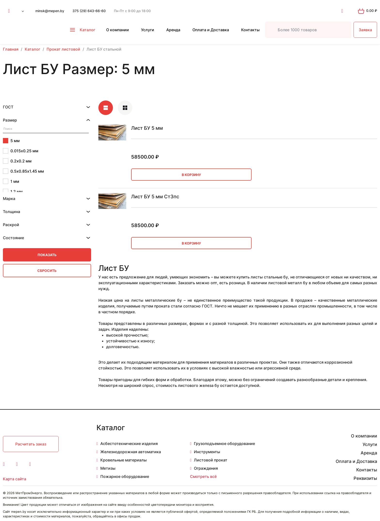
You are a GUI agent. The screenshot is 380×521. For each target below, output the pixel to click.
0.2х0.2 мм (17, 161)
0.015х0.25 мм (20, 150)
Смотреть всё (203, 476)
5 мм (11, 140)
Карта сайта (14, 478)
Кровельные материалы (123, 460)
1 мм (11, 181)
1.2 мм (13, 191)
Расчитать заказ (30, 444)
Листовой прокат (210, 460)
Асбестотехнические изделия (129, 443)
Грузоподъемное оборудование (224, 443)
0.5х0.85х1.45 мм (23, 171)
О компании (117, 29)
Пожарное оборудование (124, 476)
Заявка (365, 29)
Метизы (107, 468)
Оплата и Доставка (210, 29)
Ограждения (206, 468)
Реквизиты (365, 478)
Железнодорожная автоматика (130, 451)
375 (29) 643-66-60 (89, 11)
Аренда (173, 29)
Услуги (147, 29)
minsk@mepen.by (49, 11)
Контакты (250, 29)
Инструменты (207, 451)
